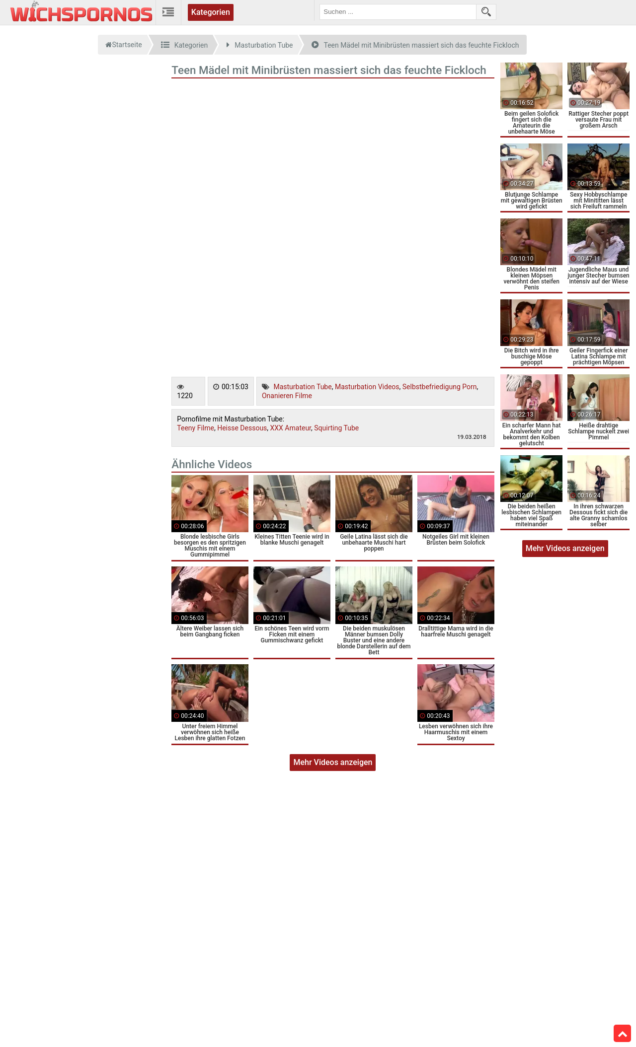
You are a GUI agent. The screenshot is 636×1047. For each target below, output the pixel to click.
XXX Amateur (290, 428)
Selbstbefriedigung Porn (439, 387)
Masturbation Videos (367, 387)
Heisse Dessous (242, 428)
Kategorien (210, 12)
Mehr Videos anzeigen (332, 762)
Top (622, 1034)
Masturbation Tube (302, 387)
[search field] (398, 12)
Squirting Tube (336, 428)
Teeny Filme (195, 428)
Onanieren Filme (287, 396)
